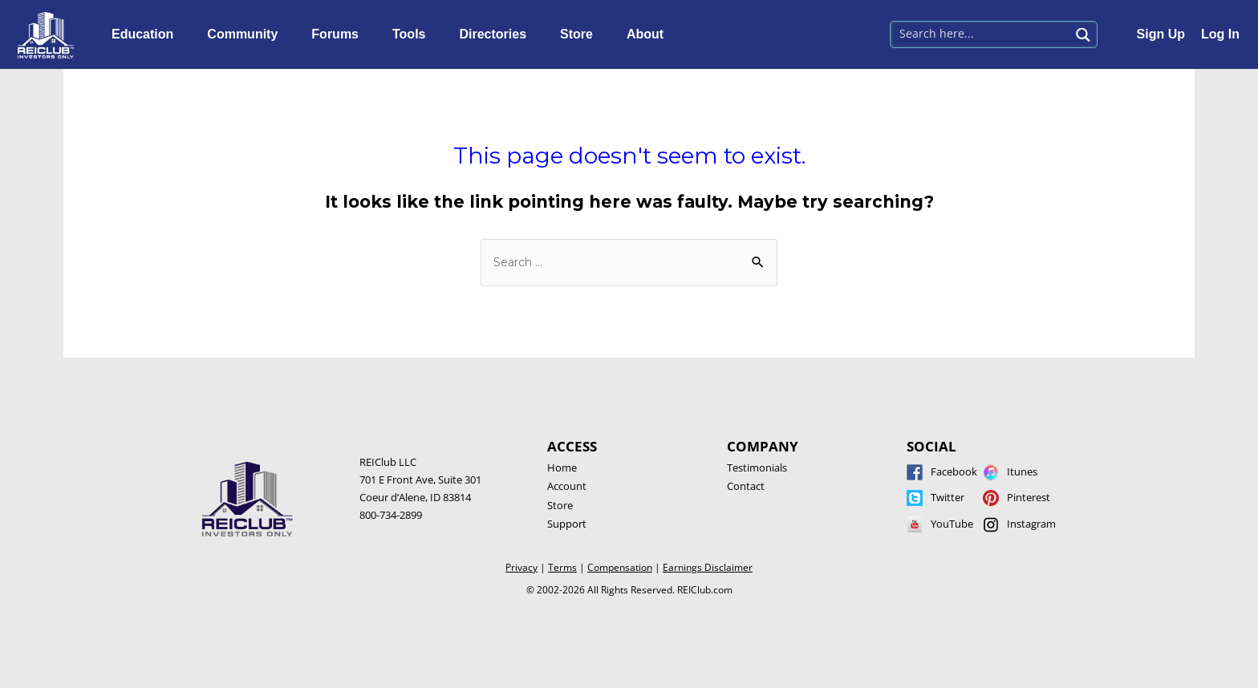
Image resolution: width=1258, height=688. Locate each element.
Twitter (947, 497)
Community (246, 34)
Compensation (619, 567)
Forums (339, 34)
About (649, 34)
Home (562, 467)
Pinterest (1028, 497)
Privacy (521, 567)
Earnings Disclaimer (708, 567)
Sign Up (1161, 34)
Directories (496, 34)
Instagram (1031, 523)
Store (580, 34)
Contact (746, 486)
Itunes (1022, 471)
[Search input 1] (981, 33)
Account (566, 486)
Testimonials (757, 467)
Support (566, 523)
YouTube (952, 523)
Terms (562, 567)
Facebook (954, 471)
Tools (412, 34)
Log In (1220, 34)
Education (146, 34)
